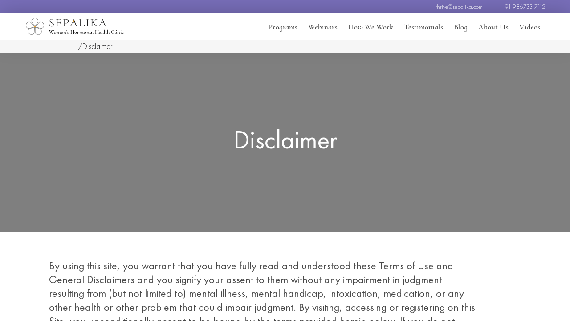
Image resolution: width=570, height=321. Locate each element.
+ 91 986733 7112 (523, 7)
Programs (282, 27)
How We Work (370, 27)
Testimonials (423, 27)
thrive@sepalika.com (459, 7)
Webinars (323, 27)
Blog (461, 27)
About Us (493, 27)
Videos (529, 27)
